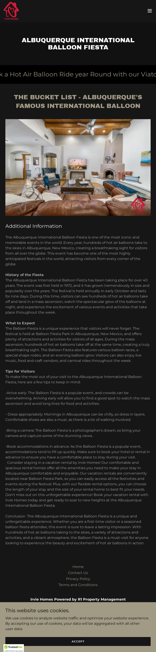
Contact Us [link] (78, 573)
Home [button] (78, 567)
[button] (149, 10)
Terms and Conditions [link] (78, 585)
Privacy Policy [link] (78, 579)
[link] (11, 11)
